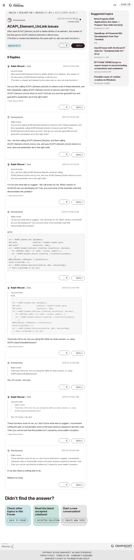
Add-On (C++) (14, 46)
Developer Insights (102, 83)
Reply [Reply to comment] (79, 107)
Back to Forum (17, 520)
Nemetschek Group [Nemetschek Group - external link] (80, 558)
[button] (61, 45)
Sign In (125, 5)
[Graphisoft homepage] (121, 546)
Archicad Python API (102, 72)
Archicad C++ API (101, 28)
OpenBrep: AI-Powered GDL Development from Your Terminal (108, 36)
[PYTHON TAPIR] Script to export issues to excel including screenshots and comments (110, 65)
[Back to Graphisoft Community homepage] (16, 5)
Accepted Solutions (48, 520)
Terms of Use (62, 555)
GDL (96, 43)
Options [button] (83, 12)
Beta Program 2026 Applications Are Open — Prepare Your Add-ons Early (108, 22)
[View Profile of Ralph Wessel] (17, 66)
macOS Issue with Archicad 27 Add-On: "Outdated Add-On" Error (109, 51)
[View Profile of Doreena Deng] (73, 22)
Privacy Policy (47, 555)
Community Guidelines (81, 555)
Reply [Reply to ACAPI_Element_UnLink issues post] (79, 45)
